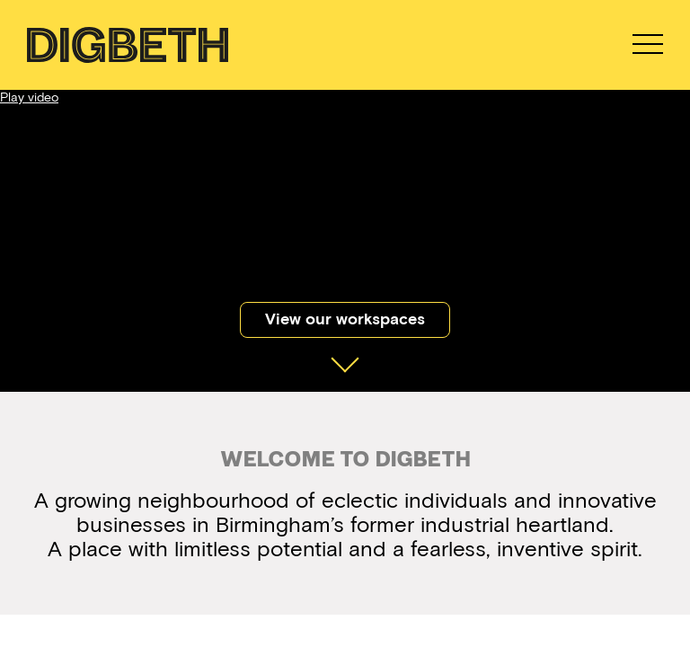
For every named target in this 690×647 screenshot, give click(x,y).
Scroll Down (345, 350)
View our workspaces (345, 319)
